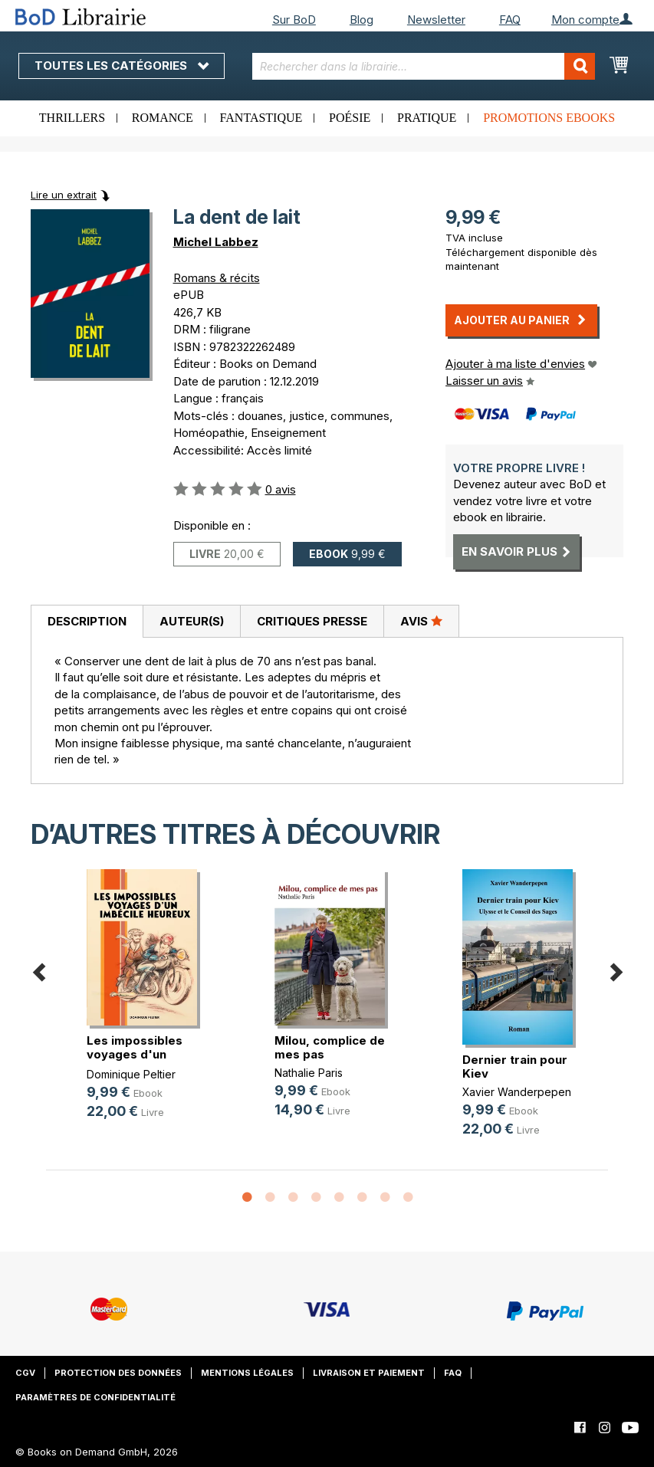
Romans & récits (216, 278)
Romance (162, 117)
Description (87, 621)
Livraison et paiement (369, 1372)
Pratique (426, 117)
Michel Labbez (215, 242)
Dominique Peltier (131, 1074)
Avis (421, 620)
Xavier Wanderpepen (516, 1091)
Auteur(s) (191, 621)
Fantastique (261, 117)
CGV (25, 1372)
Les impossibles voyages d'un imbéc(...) (134, 1054)
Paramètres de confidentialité (95, 1397)
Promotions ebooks (549, 117)
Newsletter (436, 19)
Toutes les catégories (122, 65)
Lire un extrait (64, 195)
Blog (361, 19)
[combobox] (423, 66)
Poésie (349, 117)
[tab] (87, 621)
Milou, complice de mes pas (329, 1047)
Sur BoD (294, 19)
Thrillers (72, 117)
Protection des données (118, 1372)
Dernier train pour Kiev (514, 1066)
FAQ (510, 19)
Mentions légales (247, 1372)
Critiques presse (312, 621)
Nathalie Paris (308, 1072)
